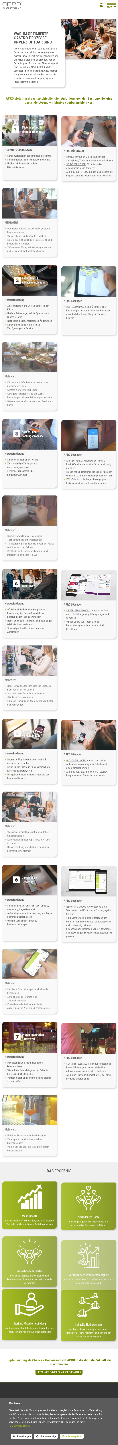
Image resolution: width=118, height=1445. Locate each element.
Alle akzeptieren (71, 1436)
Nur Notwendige (45, 1437)
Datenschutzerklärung (20, 1426)
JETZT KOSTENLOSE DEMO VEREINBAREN (58, 1372)
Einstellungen (21, 1437)
